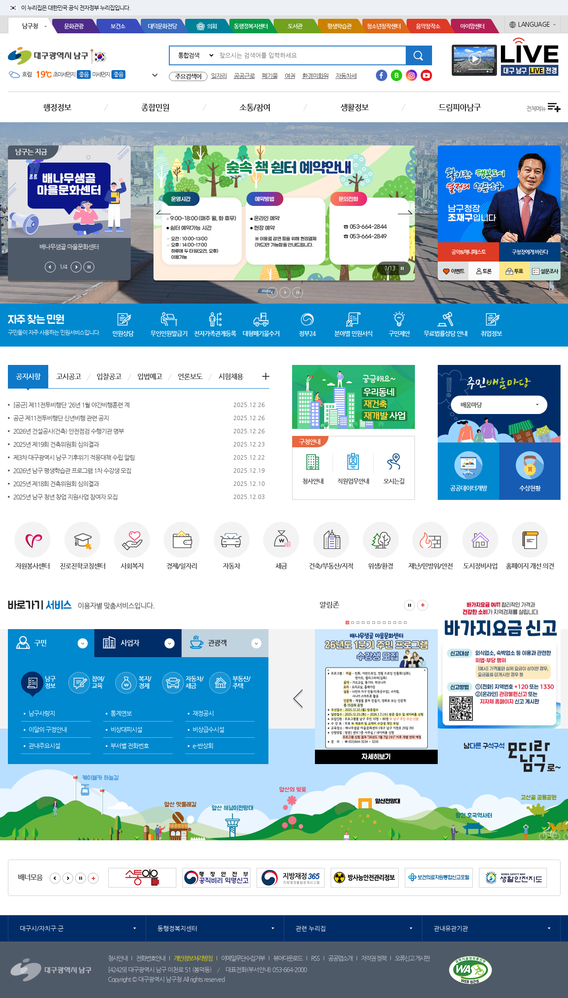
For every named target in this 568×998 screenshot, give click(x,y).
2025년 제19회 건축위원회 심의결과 (56, 444)
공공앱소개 (340, 958)
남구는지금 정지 (88, 267)
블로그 (396, 75)
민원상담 (122, 333)
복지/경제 (145, 682)
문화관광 (73, 26)
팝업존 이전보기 (162, 213)
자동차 (231, 566)
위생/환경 (380, 566)
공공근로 (244, 75)
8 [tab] (384, 622)
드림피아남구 (460, 107)
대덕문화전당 (162, 26)
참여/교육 (98, 682)
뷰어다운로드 (287, 958)
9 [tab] (389, 622)
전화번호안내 (150, 958)
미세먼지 (101, 74)
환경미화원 (315, 75)
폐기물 (270, 75)
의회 (212, 26)
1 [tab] (347, 622)
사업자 (130, 643)
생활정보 (354, 107)
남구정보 (50, 682)
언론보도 (190, 376)
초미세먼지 (64, 74)
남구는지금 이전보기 (50, 267)
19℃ (44, 74)
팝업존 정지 (402, 268)
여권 (290, 75)
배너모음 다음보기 (67, 878)
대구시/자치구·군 (42, 928)
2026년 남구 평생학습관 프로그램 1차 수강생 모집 (72, 470)
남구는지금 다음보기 (76, 267)
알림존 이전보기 (298, 699)
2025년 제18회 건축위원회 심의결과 (56, 483)
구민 (40, 643)
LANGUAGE (534, 24)
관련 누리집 (311, 928)
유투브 (426, 75)
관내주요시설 (44, 745)
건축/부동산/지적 (331, 566)
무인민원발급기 (168, 333)
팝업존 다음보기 (406, 213)
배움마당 (471, 404)
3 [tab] (358, 622)
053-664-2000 (289, 969)
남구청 (30, 25)
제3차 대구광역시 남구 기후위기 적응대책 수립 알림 (74, 457)
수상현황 (529, 488)
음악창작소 (428, 26)
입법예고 (149, 376)
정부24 (307, 333)
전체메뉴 (536, 108)
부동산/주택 (241, 682)
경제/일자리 (181, 566)
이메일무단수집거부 (242, 958)
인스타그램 (411, 75)
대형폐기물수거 (261, 333)
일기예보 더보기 (150, 74)
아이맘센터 (472, 26)
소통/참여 (254, 107)
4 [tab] (363, 622)
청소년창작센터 (383, 26)
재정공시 (203, 713)
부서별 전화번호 (130, 745)
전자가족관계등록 (215, 333)
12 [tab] (405, 622)
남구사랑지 (42, 713)
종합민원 (155, 107)
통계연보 (121, 713)
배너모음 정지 (80, 878)
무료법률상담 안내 (445, 333)
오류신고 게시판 (412, 958)
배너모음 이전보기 (55, 878)
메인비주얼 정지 (297, 292)
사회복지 (132, 566)
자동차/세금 (194, 682)
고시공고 (68, 376)
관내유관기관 (451, 928)
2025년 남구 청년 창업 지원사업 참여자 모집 (65, 496)
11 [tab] (400, 622)
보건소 (118, 26)
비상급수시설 (208, 729)
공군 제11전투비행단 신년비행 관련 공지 (61, 417)
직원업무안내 (353, 481)
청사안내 (312, 481)
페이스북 (381, 75)
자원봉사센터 (32, 566)
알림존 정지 (409, 605)
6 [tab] (373, 622)
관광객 (217, 643)
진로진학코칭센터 (82, 566)
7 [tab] (379, 622)
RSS (315, 958)
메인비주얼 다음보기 (284, 292)
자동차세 (346, 75)
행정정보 (57, 107)
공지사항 (28, 376)
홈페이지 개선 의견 (530, 566)
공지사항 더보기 (265, 376)
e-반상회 (203, 745)
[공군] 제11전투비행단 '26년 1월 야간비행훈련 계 (71, 404)
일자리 (219, 75)
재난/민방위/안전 (430, 566)
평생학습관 (339, 26)
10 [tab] (394, 622)
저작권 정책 (373, 958)
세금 (281, 566)
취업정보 (491, 333)
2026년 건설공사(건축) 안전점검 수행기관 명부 (68, 431)
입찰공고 (108, 376)
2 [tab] (352, 622)
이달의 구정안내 (48, 729)
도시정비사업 (480, 566)
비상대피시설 (126, 729)
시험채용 (230, 376)
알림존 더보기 (422, 605)
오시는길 (393, 481)
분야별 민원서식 (353, 333)
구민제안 (399, 333)
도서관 (295, 26)
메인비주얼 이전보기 (272, 292)
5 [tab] (368, 622)
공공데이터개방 (468, 488)
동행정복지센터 (251, 26)
